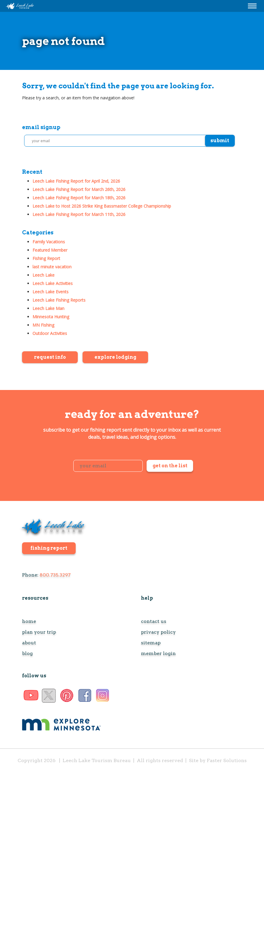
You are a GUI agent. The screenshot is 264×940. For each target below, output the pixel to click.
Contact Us (153, 621)
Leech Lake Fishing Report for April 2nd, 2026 (76, 181)
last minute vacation (52, 267)
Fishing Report (46, 258)
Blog (27, 653)
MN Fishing (43, 325)
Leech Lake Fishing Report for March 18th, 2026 (78, 197)
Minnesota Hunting (50, 316)
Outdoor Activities (49, 333)
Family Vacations (48, 242)
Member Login (158, 653)
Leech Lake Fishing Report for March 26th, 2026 (78, 189)
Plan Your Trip (39, 632)
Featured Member (49, 250)
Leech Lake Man (48, 308)
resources (35, 598)
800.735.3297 (55, 575)
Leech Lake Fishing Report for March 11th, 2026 (78, 214)
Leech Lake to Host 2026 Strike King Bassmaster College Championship (101, 206)
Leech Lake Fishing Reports (59, 300)
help (147, 598)
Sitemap (151, 643)
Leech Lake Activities (52, 283)
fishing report (48, 548)
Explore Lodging (115, 357)
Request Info (50, 357)
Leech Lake (43, 275)
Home (29, 621)
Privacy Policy (158, 632)
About (29, 643)
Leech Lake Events (50, 291)
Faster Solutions (227, 760)
